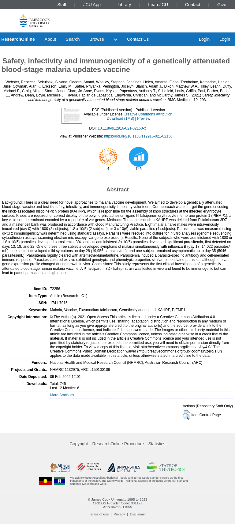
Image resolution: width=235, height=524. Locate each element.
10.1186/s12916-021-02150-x (122, 128)
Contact (192, 4)
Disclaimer (138, 514)
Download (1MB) (120, 118)
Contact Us (138, 39)
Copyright (79, 443)
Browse (96, 39)
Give (221, 4)
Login (204, 39)
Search (73, 39)
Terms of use (99, 514)
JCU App (92, 4)
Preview (143, 118)
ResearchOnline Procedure (118, 443)
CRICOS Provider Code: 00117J (117, 503)
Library (124, 4)
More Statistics (62, 395)
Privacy (119, 514)
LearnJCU (158, 4)
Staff (61, 4)
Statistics (156, 443)
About (50, 39)
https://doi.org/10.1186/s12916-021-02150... (140, 136)
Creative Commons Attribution (148, 114)
